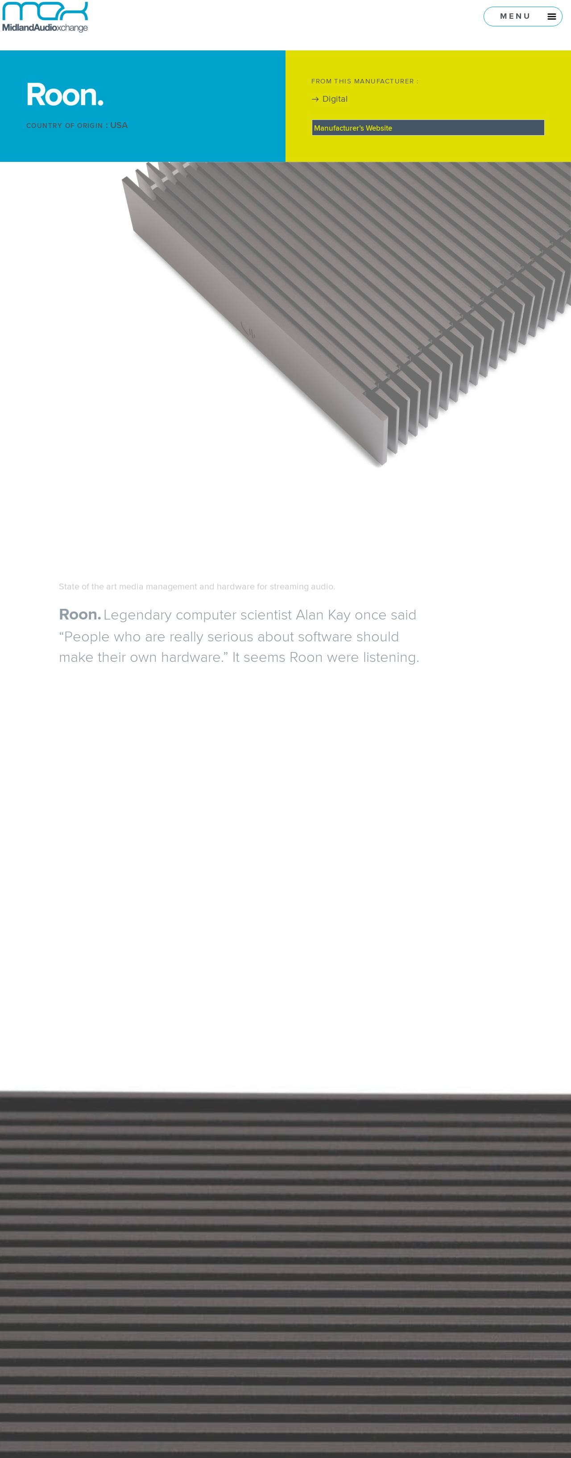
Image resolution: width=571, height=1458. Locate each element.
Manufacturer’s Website (353, 127)
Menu (516, 16)
